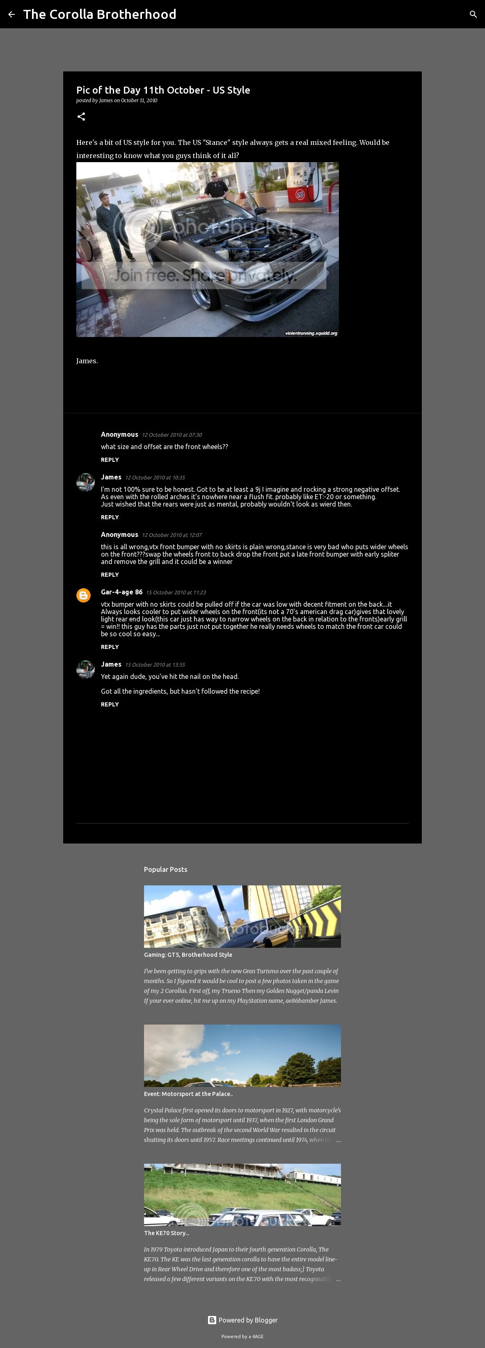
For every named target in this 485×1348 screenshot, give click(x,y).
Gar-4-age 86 (121, 592)
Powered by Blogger (242, 1320)
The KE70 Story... (166, 1233)
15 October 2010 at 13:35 (155, 664)
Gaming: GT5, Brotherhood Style (188, 954)
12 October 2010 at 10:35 (155, 477)
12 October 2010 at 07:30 (171, 435)
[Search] (188, 14)
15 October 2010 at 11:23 (176, 592)
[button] (81, 117)
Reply (110, 459)
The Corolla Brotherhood (99, 14)
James (111, 477)
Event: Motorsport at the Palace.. (188, 1094)
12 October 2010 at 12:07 (171, 535)
